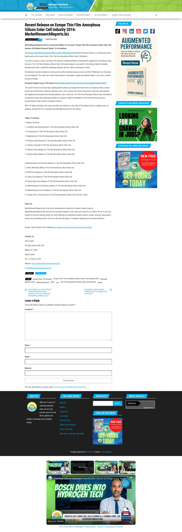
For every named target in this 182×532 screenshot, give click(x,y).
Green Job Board (65, 15)
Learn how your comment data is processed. (70, 387)
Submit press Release (121, 15)
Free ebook (50, 15)
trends (99, 282)
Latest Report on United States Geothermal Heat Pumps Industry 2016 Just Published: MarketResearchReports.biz (39, 292)
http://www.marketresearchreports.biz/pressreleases (72, 227)
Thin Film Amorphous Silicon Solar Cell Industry (78, 282)
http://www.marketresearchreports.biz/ (46, 263)
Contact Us (64, 411)
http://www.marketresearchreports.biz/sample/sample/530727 (82, 83)
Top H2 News (36, 15)
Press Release (51, 39)
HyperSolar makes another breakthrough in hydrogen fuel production (95, 291)
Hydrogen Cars (83, 15)
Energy (146, 407)
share (52, 282)
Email (27, 357)
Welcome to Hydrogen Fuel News (72, 433)
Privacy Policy (65, 420)
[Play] (106, 467)
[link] (50, 478)
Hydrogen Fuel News (58, 4)
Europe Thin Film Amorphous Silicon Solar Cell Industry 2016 (52, 53)
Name (28, 345)
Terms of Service (66, 429)
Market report (30, 282)
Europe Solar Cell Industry (42, 279)
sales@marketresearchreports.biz (39, 268)
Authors (62, 407)
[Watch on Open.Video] (55, 521)
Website (28, 368)
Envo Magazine (106, 452)
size (57, 282)
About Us (63, 403)
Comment (29, 309)
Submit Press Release (68, 425)
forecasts (103, 279)
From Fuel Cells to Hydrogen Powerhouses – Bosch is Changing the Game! (90, 478)
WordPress (89, 452)
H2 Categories (101, 15)
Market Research (42, 282)
